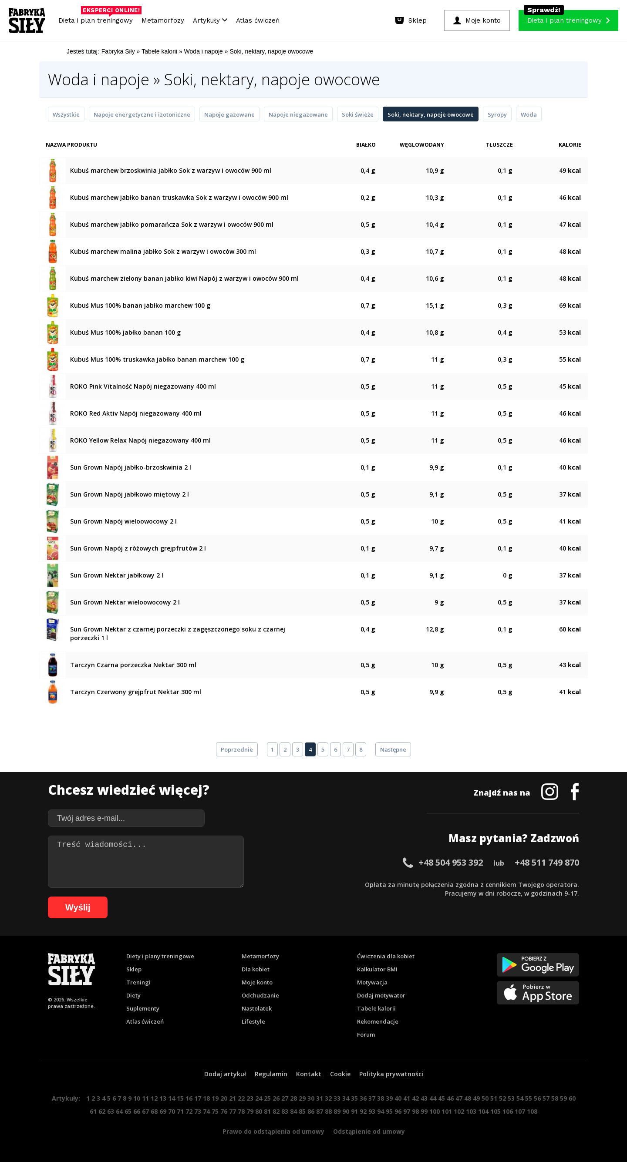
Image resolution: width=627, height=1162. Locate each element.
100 (434, 1111)
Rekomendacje (377, 1021)
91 (354, 1111)
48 (467, 1098)
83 (284, 1111)
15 (180, 1098)
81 (267, 1111)
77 (232, 1111)
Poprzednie (237, 749)
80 (258, 1111)
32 (328, 1098)
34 (345, 1098)
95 (389, 1111)
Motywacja (372, 982)
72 (188, 1111)
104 (483, 1111)
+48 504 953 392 (450, 862)
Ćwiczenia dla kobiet (386, 956)
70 (171, 1111)
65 (128, 1111)
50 (485, 1098)
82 (276, 1111)
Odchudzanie (260, 995)
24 (258, 1098)
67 (145, 1111)
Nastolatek (257, 1008)
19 (215, 1098)
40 (397, 1098)
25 (267, 1098)
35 (354, 1098)
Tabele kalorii (376, 1008)
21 (232, 1098)
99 (424, 1111)
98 (415, 1111)
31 (319, 1098)
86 (310, 1111)
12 (154, 1098)
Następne (393, 749)
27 (284, 1098)
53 (511, 1098)
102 (459, 1111)
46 (450, 1098)
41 (406, 1098)
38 (380, 1098)
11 (145, 1098)
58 (554, 1098)
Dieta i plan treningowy (97, 18)
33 (337, 1098)
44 (432, 1098)
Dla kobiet (256, 969)
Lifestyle (253, 1021)
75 (215, 1111)
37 (371, 1098)
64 (119, 1111)
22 (241, 1098)
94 (380, 1111)
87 (319, 1111)
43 (424, 1098)
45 (441, 1098)
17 (197, 1098)
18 (206, 1098)
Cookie (340, 1074)
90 (345, 1111)
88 (328, 1111)
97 (406, 1111)
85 (302, 1111)
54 (519, 1098)
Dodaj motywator (381, 995)
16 (188, 1098)
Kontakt (308, 1074)
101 (447, 1111)
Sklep (134, 969)
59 (563, 1098)
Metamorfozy (163, 20)
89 (337, 1111)
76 (223, 1111)
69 (162, 1111)
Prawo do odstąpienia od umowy (273, 1131)
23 (249, 1098)
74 (206, 1111)
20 (223, 1098)
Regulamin (271, 1074)
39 (389, 1098)
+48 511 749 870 (547, 862)
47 (458, 1098)
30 (310, 1098)
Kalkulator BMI (377, 969)
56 (537, 1098)
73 (197, 1111)
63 (110, 1111)
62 (101, 1111)
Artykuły (210, 20)
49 (476, 1098)
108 (532, 1111)
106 (507, 1111)
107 (520, 1111)
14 (171, 1098)
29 (302, 1098)
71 (180, 1111)
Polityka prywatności (391, 1074)
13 (162, 1098)
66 (136, 1111)
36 (363, 1098)
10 (136, 1098)
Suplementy (142, 1008)
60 (572, 1098)
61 (93, 1111)
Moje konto (257, 982)
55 (528, 1098)
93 (371, 1111)
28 (293, 1098)
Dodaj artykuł (225, 1074)
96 (397, 1111)
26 (276, 1098)
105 (495, 1111)
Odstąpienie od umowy (369, 1131)
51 (493, 1098)
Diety (133, 995)
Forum (366, 1034)
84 (293, 1111)
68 (154, 1111)
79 (249, 1111)
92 (363, 1111)
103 (471, 1111)
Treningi (138, 982)
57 (546, 1098)
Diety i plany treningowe (160, 956)
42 (415, 1098)
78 (241, 1111)
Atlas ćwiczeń (258, 20)
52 (502, 1098)
